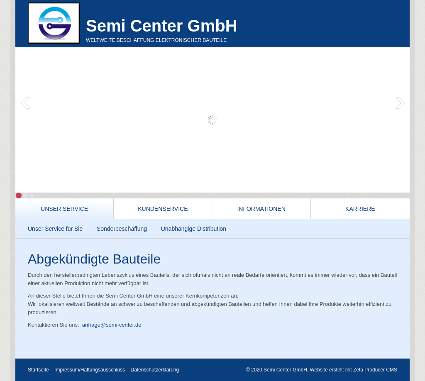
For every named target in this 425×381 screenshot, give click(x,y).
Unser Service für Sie (55, 228)
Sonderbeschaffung (122, 228)
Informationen (261, 208)
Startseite (38, 370)
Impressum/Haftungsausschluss (89, 370)
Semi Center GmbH (161, 26)
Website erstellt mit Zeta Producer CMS (353, 370)
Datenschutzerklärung (154, 370)
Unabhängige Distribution (193, 228)
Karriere (360, 208)
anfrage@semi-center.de (112, 325)
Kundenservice (163, 208)
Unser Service (64, 208)
